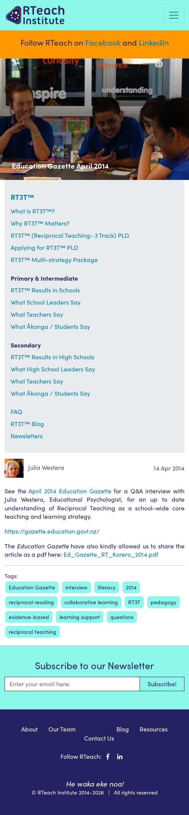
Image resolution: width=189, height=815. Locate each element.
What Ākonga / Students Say (50, 326)
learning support (79, 617)
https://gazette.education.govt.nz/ (52, 531)
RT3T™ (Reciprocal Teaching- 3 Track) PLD (70, 235)
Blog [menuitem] (122, 729)
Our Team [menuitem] (62, 729)
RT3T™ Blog (27, 424)
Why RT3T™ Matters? (40, 223)
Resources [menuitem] (154, 729)
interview (76, 587)
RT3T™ (22, 197)
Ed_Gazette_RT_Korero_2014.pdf (111, 554)
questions (121, 617)
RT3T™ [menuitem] (96, 729)
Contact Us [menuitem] (99, 738)
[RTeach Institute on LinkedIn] (119, 756)
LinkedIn (154, 42)
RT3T (134, 602)
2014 (131, 587)
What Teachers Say (37, 314)
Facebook (103, 42)
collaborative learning (91, 602)
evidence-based (29, 617)
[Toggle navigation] (173, 15)
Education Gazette (32, 587)
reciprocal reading (31, 602)
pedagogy (163, 602)
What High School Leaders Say (53, 369)
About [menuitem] (29, 729)
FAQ (16, 411)
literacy (107, 587)
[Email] (72, 684)
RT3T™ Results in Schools (45, 290)
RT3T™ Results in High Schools (52, 357)
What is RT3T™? (33, 211)
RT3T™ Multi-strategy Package (54, 260)
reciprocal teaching (32, 631)
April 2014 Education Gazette (70, 491)
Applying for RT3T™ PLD (44, 247)
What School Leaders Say (46, 302)
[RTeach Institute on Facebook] (108, 756)
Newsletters (27, 436)
